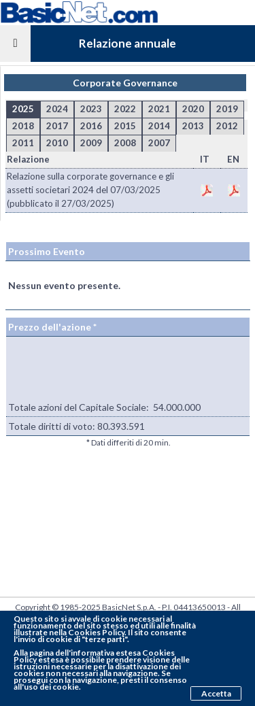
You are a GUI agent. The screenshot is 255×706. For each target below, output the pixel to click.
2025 (23, 108)
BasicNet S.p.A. (129, 607)
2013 (193, 125)
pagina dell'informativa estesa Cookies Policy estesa (94, 656)
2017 (57, 125)
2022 (125, 108)
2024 (57, 108)
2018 (23, 125)
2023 (91, 108)
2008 (125, 142)
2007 (159, 142)
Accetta (216, 693)
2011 (23, 142)
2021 (159, 108)
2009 (91, 142)
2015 (125, 125)
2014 (159, 125)
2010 (57, 142)
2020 (193, 108)
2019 (227, 108)
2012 (227, 125)
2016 (91, 125)
